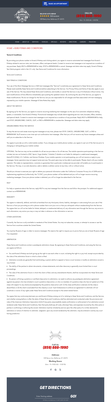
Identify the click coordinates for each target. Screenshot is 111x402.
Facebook (51, 370)
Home (17, 42)
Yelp (60, 370)
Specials (54, 42)
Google (55, 370)
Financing (92, 42)
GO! (73, 396)
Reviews (63, 42)
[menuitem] (17, 41)
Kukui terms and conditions (29, 48)
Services (35, 42)
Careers (83, 42)
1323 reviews (54, 16)
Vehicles (45, 42)
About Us (25, 42)
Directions (73, 42)
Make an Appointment (58, 4)
